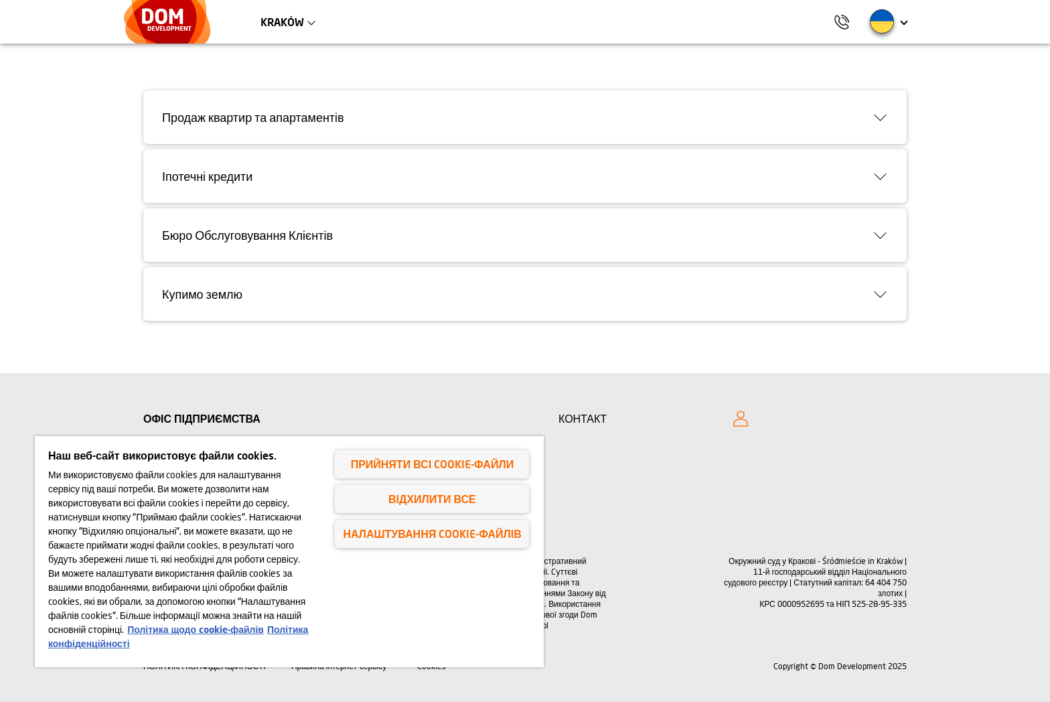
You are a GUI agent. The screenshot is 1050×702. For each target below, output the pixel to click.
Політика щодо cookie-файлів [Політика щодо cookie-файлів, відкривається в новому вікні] (195, 629)
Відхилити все (432, 498)
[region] (289, 551)
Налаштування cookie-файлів (432, 533)
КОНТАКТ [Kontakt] (582, 418)
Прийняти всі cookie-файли (432, 464)
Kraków (282, 21)
